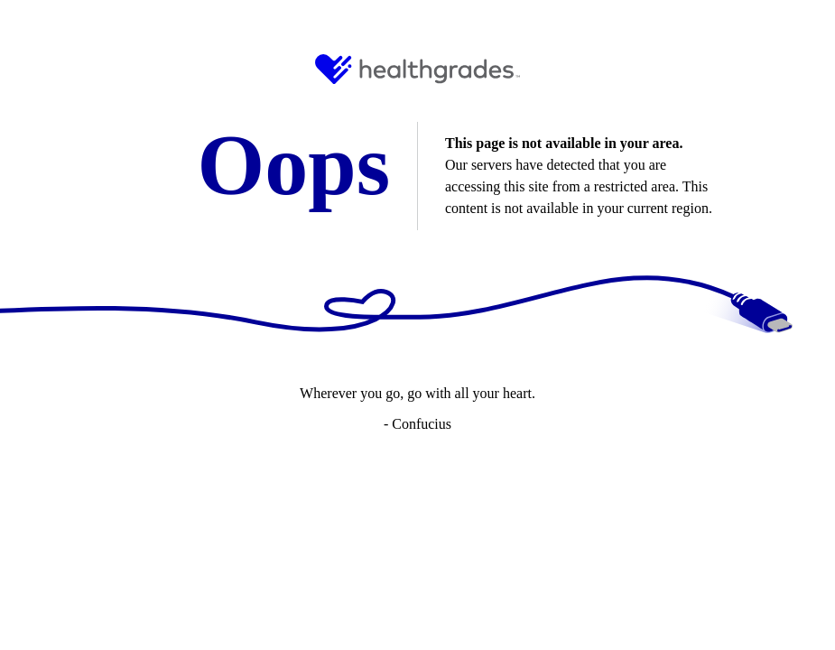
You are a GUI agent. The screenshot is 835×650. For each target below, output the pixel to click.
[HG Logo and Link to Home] (417, 69)
